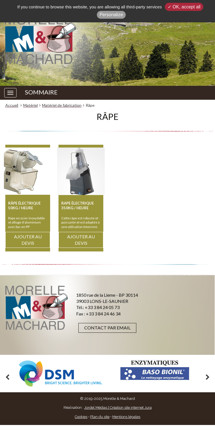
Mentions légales (126, 417)
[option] (60, 373)
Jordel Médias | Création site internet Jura (118, 407)
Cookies (81, 417)
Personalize (111, 14)
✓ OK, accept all (184, 6)
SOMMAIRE (41, 92)
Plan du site (99, 417)
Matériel (30, 105)
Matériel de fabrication (61, 105)
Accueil (11, 105)
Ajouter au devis (28, 240)
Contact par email (107, 327)
